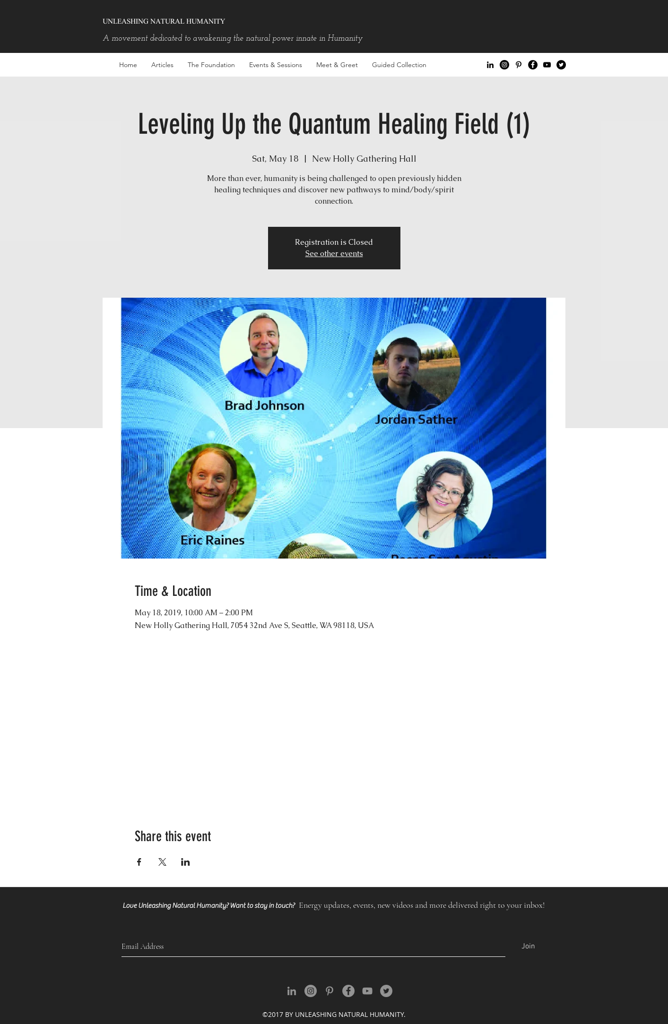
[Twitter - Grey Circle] (386, 991)
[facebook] (533, 64)
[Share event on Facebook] (139, 862)
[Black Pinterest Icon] (518, 64)
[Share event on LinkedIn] (185, 862)
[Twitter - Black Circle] (561, 64)
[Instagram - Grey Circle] (310, 991)
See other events (334, 253)
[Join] (528, 946)
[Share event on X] (162, 862)
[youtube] (547, 64)
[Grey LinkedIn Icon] (292, 991)
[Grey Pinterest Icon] (329, 991)
